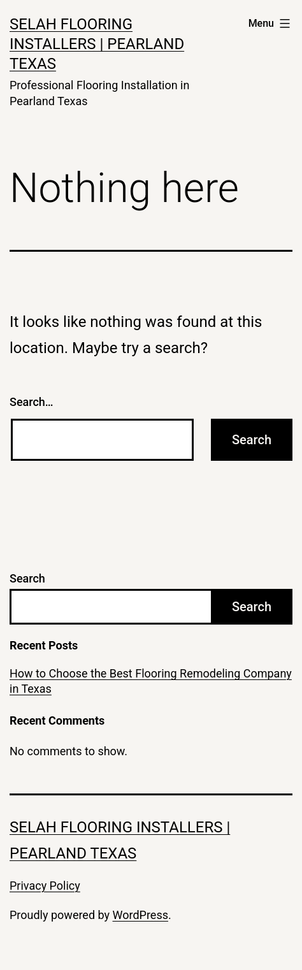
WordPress (140, 915)
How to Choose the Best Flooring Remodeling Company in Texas (151, 681)
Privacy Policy (45, 885)
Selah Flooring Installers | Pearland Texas (97, 44)
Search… (32, 402)
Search (27, 578)
